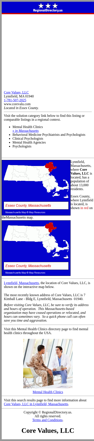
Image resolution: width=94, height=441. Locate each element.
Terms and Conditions (47, 420)
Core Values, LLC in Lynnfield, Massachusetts (36, 404)
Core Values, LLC (16, 92)
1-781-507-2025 (15, 100)
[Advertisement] (47, 51)
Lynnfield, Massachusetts (21, 283)
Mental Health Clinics (48, 390)
